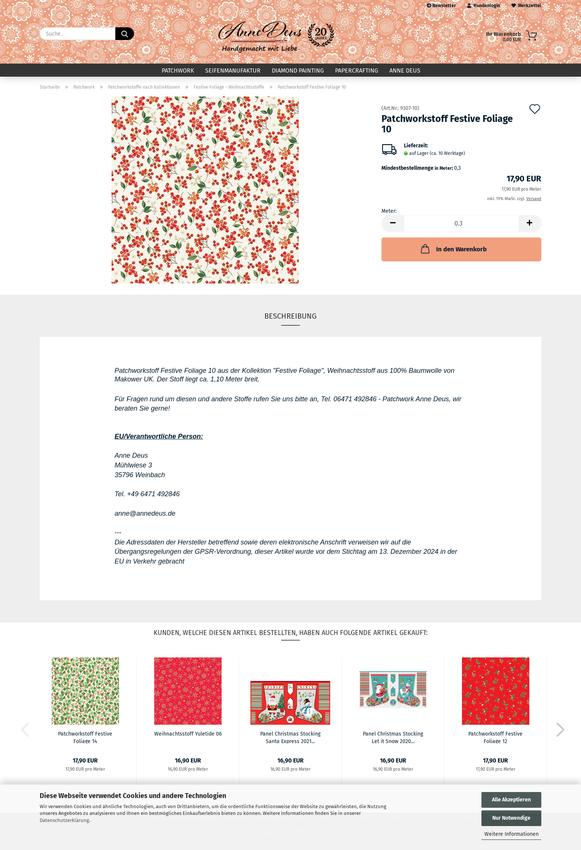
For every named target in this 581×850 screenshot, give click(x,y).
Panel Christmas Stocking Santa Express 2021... (290, 737)
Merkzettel (526, 5)
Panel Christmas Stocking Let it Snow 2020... (393, 737)
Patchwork (178, 70)
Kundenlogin (483, 5)
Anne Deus (404, 70)
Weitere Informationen (511, 834)
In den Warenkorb (453, 249)
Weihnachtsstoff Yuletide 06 (188, 734)
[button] (392, 223)
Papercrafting (356, 70)
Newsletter (441, 5)
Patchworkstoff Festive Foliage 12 (495, 737)
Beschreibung (290, 316)
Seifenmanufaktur (233, 70)
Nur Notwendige (511, 818)
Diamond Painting (298, 70)
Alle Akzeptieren (511, 800)
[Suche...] (124, 33)
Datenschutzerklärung (64, 820)
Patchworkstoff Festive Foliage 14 (85, 737)
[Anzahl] (461, 223)
